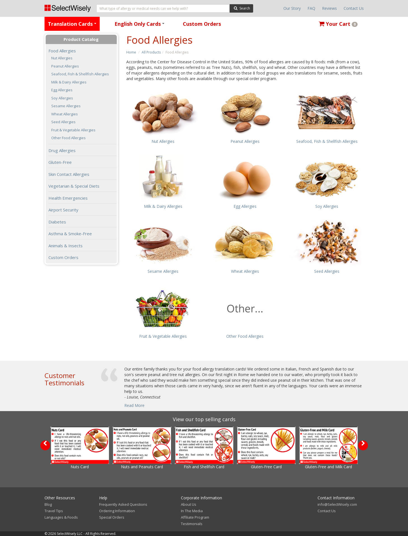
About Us (188, 504)
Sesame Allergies (66, 106)
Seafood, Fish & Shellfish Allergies (80, 74)
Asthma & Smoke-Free (70, 233)
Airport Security (63, 210)
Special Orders (111, 517)
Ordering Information (117, 510)
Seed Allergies (63, 122)
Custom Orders (202, 23)
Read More (134, 405)
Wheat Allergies (64, 114)
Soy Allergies (62, 98)
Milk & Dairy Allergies (69, 82)
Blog (48, 504)
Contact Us (354, 8)
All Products (151, 52)
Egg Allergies (62, 90)
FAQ (311, 8)
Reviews (329, 8)
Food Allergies (62, 50)
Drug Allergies (62, 150)
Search (241, 8)
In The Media (192, 510)
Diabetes (57, 222)
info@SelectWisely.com (337, 504)
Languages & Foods (61, 517)
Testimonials (191, 523)
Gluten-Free (60, 162)
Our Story (292, 8)
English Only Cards (140, 25)
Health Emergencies (68, 198)
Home (131, 52)
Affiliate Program (195, 517)
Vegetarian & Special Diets (73, 186)
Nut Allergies (62, 58)
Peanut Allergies (65, 66)
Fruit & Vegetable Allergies (73, 130)
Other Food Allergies (68, 138)
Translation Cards (73, 25)
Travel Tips (54, 510)
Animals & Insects (65, 245)
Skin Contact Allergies (68, 174)
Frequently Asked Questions (123, 504)
